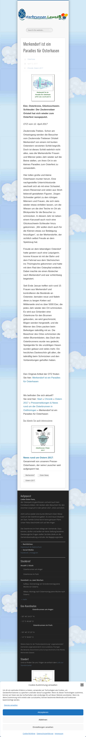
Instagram (34, 552)
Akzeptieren (43, 712)
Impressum (59, 733)
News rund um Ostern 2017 (38, 457)
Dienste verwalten (11, 705)
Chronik (30, 68)
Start (39, 399)
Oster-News (44, 475)
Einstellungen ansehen (43, 727)
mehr (24, 599)
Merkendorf (30, 475)
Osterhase (31, 59)
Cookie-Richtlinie (29, 733)
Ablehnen (43, 719)
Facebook (24, 552)
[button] (82, 685)
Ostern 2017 (38, 68)
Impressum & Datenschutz (31, 547)
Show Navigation (58, 24)
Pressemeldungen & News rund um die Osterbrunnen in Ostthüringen (40, 407)
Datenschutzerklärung (45, 733)
